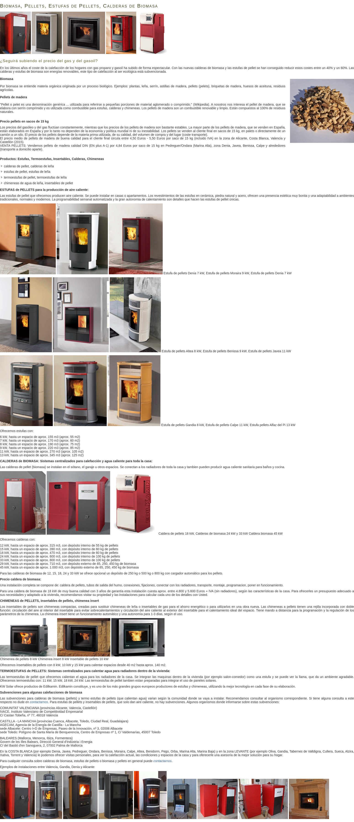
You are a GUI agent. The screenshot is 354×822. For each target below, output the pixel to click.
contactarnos (39, 702)
